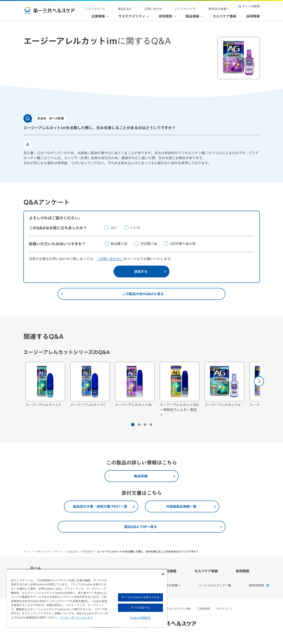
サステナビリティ (133, 14)
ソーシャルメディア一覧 (204, 577)
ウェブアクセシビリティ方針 (173, 598)
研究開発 (167, 14)
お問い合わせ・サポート (49, 551)
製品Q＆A (152, 6)
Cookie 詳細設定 (140, 617)
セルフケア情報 (224, 14)
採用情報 (253, 14)
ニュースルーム (130, 6)
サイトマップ (224, 598)
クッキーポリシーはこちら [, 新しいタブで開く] (76, 617)
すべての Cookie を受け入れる (140, 597)
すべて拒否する (140, 607)
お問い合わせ (173, 6)
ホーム (27, 551)
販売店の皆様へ (223, 6)
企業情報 (99, 14)
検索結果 (88, 551)
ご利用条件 (203, 598)
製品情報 (194, 14)
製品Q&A (72, 551)
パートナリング (197, 6)
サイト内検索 (249, 6)
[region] (87, 598)
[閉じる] (163, 574)
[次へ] (259, 381)
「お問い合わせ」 (109, 259)
